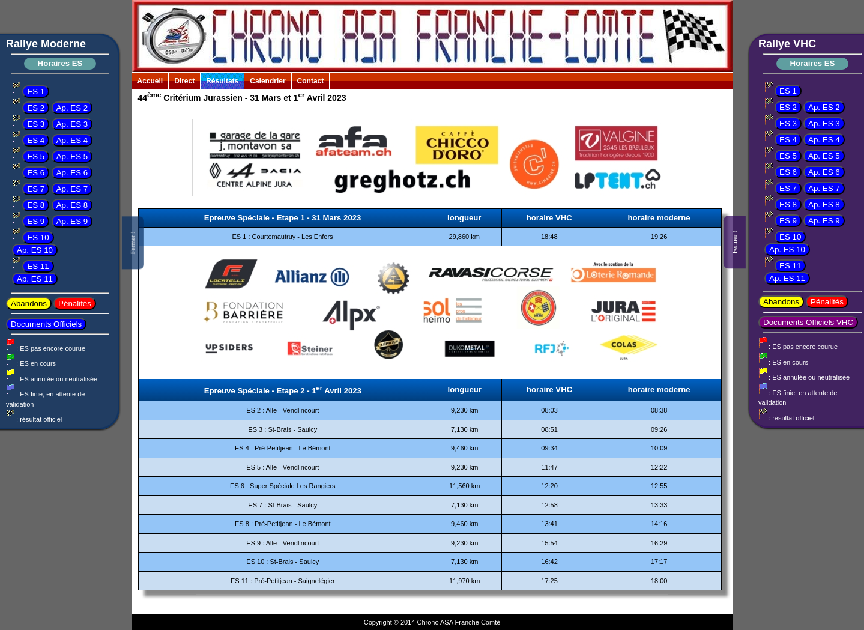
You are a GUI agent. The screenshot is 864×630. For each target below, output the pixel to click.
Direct (184, 81)
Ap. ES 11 (35, 278)
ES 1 (35, 91)
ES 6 (35, 172)
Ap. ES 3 (72, 124)
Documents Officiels (46, 324)
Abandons (29, 303)
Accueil (150, 81)
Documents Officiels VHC (808, 322)
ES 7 (35, 188)
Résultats (222, 81)
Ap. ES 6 (72, 172)
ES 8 (35, 205)
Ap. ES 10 (35, 250)
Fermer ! (132, 242)
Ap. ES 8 (72, 205)
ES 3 (35, 124)
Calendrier (267, 81)
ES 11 (38, 266)
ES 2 (35, 107)
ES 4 (35, 140)
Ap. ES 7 (72, 188)
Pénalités (74, 303)
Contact (310, 81)
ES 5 (35, 156)
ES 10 (38, 237)
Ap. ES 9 (72, 221)
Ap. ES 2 (72, 107)
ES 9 (35, 221)
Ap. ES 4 (72, 140)
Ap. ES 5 (72, 156)
